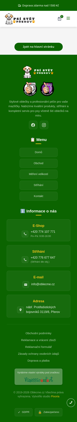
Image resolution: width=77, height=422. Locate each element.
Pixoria (55, 396)
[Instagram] (44, 125)
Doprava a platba (39, 360)
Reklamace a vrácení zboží (38, 340)
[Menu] (68, 18)
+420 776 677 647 (43, 257)
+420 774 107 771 (43, 231)
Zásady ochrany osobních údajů (38, 353)
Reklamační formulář (38, 346)
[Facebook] (33, 125)
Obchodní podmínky (39, 333)
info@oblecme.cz (43, 284)
